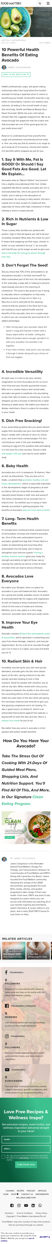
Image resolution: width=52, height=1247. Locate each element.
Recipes (20, 1191)
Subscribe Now (26, 1165)
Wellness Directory (26, 1198)
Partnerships (42, 1194)
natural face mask (10, 720)
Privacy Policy (41, 1213)
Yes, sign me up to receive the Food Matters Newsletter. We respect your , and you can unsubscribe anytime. (27, 1158)
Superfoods (19, 40)
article (6, 40)
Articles (42, 1191)
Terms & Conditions (24, 1213)
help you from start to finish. (36, 510)
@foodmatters (16, 972)
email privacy (24, 1158)
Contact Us (27, 1194)
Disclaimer (9, 1213)
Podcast (31, 1191)
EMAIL (7, 1149)
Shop (15, 1194)
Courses (10, 1191)
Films (5, 1194)
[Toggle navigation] (48, 3)
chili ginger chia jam (12, 453)
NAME (7, 1139)
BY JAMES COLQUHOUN (22, 858)
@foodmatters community (23, 1006)
